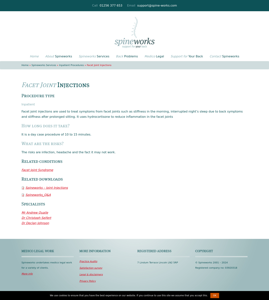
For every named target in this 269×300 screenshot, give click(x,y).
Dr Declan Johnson (35, 223)
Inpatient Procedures (71, 65)
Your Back (187, 56)
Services (94, 56)
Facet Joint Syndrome (37, 170)
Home (25, 65)
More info (27, 273)
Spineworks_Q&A (38, 195)
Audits (88, 261)
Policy (87, 281)
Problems (127, 56)
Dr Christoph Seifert (36, 218)
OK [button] (214, 295)
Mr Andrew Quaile (34, 212)
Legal (154, 56)
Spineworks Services (44, 65)
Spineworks (58, 56)
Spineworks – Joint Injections (46, 188)
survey (90, 268)
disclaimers (91, 274)
